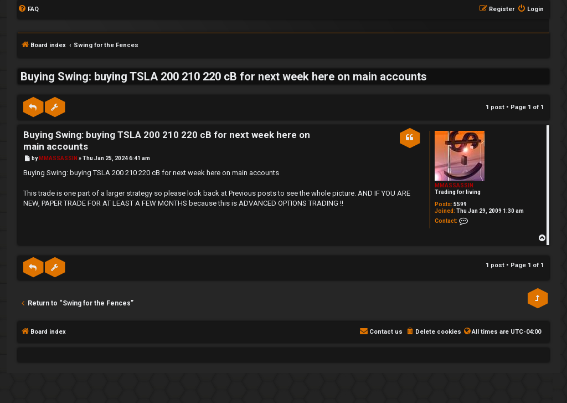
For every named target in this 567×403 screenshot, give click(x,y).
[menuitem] (28, 9)
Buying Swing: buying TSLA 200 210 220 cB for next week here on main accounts (223, 76)
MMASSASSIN (454, 185)
